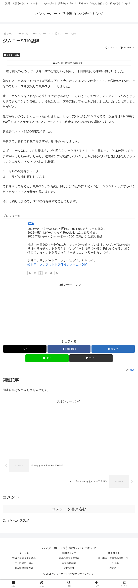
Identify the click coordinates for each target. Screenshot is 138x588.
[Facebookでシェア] (69, 349)
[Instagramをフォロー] (40, 273)
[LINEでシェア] (47, 358)
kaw (31, 223)
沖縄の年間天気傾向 (69, 558)
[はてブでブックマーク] (113, 349)
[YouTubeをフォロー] (46, 273)
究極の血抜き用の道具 (24, 558)
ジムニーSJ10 (11, 55)
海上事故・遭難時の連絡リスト (114, 558)
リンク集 (114, 563)
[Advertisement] (69, 311)
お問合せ (114, 568)
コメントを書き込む (69, 509)
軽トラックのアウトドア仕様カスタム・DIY (57, 264)
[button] (91, 358)
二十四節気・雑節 (24, 563)
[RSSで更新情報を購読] (57, 273)
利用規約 (69, 568)
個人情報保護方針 (24, 568)
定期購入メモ (69, 553)
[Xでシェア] (25, 349)
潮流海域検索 (69, 563)
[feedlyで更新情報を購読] (51, 273)
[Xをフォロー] (35, 273)
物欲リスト (114, 553)
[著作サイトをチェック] (29, 273)
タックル (24, 553)
